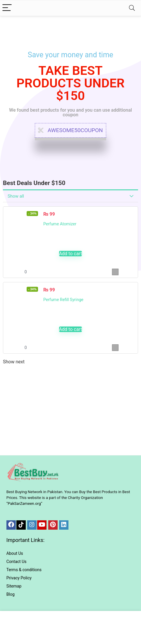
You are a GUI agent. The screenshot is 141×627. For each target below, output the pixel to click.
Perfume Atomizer (59, 224)
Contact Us (16, 561)
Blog (10, 594)
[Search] (132, 8)
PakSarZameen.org (24, 503)
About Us (14, 553)
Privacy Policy (19, 578)
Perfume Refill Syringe (63, 299)
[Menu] (7, 8)
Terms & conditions (24, 569)
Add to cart (70, 253)
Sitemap (13, 586)
